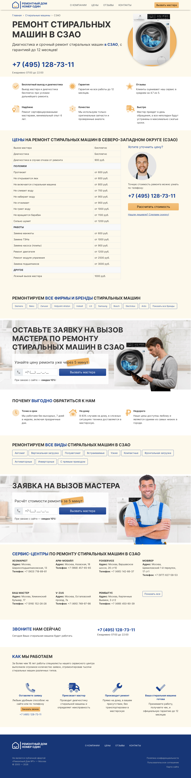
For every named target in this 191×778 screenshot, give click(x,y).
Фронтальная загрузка (158, 453)
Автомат (20, 453)
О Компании (78, 5)
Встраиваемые (95, 453)
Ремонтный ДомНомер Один (29, 5)
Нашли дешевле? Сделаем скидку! (148, 214)
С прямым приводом (72, 461)
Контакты (124, 5)
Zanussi (44, 306)
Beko (31, 306)
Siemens (19, 306)
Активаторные (23, 461)
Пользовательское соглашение (163, 762)
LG (90, 306)
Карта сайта (173, 766)
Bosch (117, 306)
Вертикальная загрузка (45, 453)
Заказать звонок (30, 709)
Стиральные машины (37, 15)
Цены (94, 5)
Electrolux (130, 306)
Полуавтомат (73, 453)
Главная (17, 15)
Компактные (131, 453)
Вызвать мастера (166, 5)
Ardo (144, 306)
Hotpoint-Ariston (62, 306)
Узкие (114, 453)
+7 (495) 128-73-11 (44, 65)
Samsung (102, 306)
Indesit (79, 306)
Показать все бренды (164, 306)
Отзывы (108, 5)
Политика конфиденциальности (163, 758)
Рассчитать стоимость (153, 207)
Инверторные (46, 461)
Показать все (152, 594)
